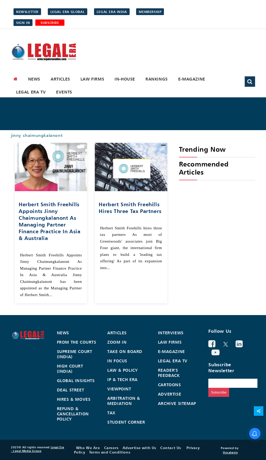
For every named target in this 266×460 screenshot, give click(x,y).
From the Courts (76, 342)
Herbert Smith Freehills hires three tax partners (130, 207)
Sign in (23, 23)
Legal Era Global (67, 12)
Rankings (156, 79)
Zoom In (117, 342)
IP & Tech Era (122, 379)
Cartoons (169, 384)
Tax (111, 412)
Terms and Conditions (109, 452)
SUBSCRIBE (50, 23)
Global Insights (76, 380)
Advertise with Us (139, 447)
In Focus (117, 360)
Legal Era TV (31, 92)
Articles (60, 79)
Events (64, 92)
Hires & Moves (74, 399)
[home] (15, 79)
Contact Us (170, 447)
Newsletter (27, 12)
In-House (125, 79)
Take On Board (124, 351)
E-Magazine (191, 79)
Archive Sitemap (177, 403)
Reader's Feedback (169, 373)
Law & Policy (122, 370)
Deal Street (70, 389)
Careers (111, 447)
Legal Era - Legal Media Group (37, 449)
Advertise (169, 394)
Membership (150, 12)
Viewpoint (119, 388)
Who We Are (88, 447)
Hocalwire (230, 452)
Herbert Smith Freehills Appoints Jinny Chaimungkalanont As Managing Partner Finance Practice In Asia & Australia (49, 221)
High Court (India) (70, 368)
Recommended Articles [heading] (204, 168)
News (34, 79)
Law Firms (92, 79)
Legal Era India (112, 12)
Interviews (171, 332)
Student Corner (126, 422)
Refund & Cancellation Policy (73, 414)
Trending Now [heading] (202, 149)
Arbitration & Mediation (123, 401)
